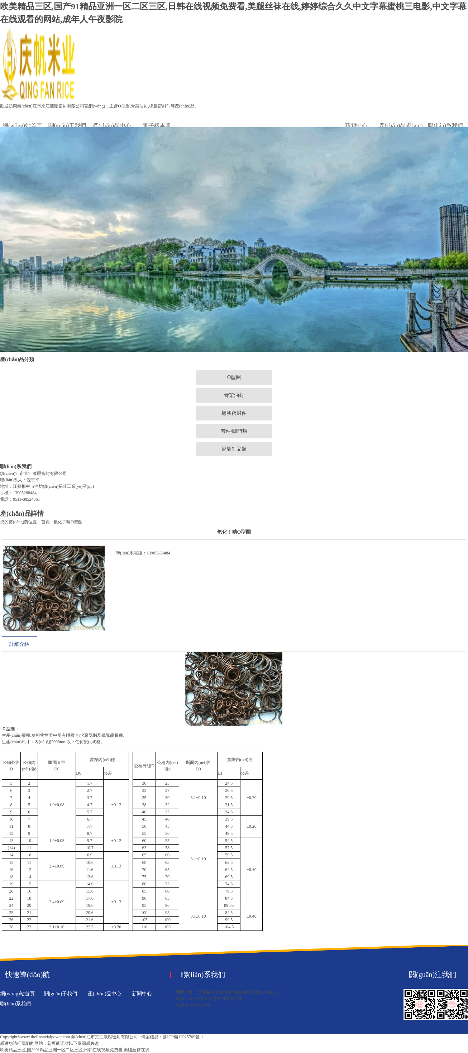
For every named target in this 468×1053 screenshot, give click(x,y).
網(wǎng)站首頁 (22, 125)
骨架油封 (234, 395)
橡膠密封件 (234, 413)
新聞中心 (356, 125)
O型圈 (234, 377)
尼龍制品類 (234, 449)
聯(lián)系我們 (445, 125)
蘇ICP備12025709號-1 (183, 1036)
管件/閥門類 (234, 431)
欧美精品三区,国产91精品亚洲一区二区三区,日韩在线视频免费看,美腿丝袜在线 (74, 1049)
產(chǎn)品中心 (112, 125)
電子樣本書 (157, 125)
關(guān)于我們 (67, 125)
